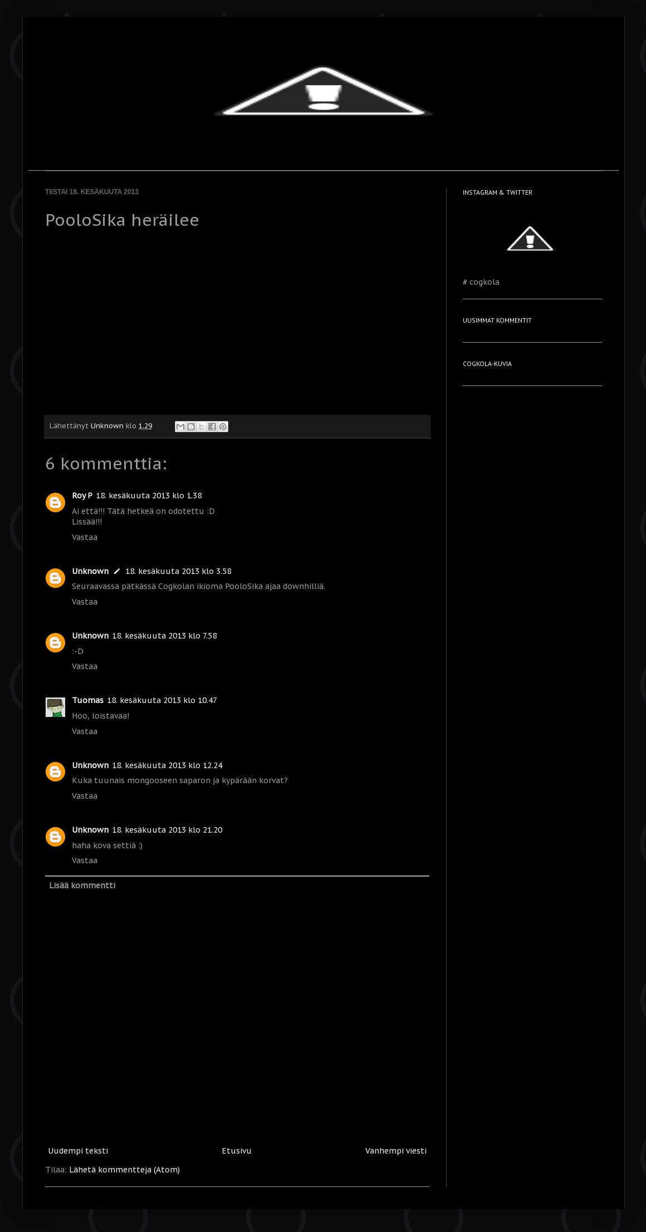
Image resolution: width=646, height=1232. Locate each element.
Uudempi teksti (78, 1151)
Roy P (82, 496)
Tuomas (88, 700)
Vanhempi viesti (396, 1151)
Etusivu (237, 1151)
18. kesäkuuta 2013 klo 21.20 (167, 830)
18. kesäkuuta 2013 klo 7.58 (164, 636)
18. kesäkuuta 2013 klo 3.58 (178, 571)
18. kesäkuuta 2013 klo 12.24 (167, 765)
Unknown (90, 571)
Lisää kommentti (82, 885)
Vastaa (84, 537)
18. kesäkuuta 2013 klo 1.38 (149, 496)
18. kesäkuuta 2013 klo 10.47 (162, 700)
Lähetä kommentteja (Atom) (124, 1170)
